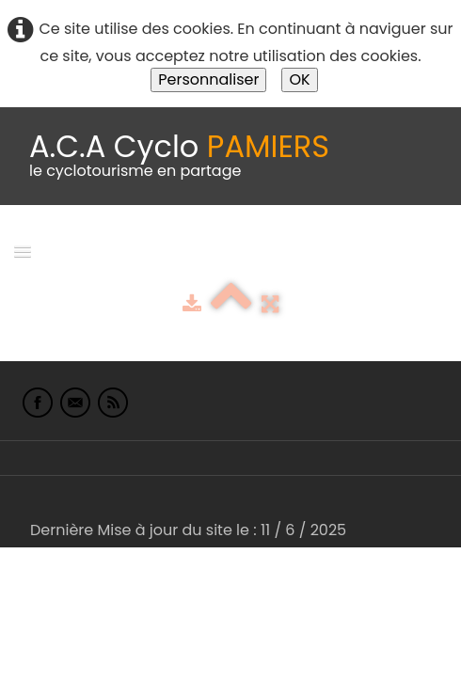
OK (299, 79)
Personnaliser (208, 79)
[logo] (179, 156)
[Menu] (22, 250)
